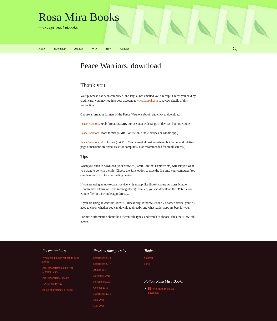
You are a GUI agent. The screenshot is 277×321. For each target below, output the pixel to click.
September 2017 (102, 263)
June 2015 (98, 299)
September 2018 (102, 257)
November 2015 (102, 281)
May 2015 (98, 305)
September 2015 (102, 293)
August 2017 (100, 269)
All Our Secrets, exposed (55, 277)
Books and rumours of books (57, 289)
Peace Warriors (89, 123)
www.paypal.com (147, 100)
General (148, 257)
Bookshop (60, 48)
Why (95, 48)
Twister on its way (52, 283)
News (147, 263)
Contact (124, 48)
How (109, 48)
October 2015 (100, 287)
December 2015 (101, 275)
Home (42, 48)
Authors (78, 48)
